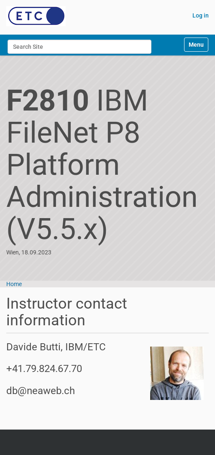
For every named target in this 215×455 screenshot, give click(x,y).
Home (14, 284)
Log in (200, 15)
